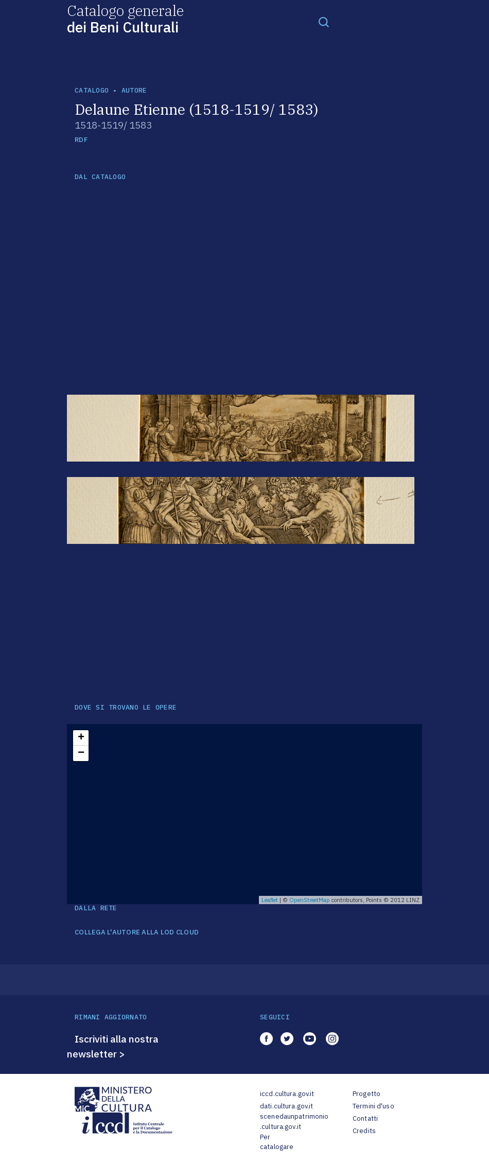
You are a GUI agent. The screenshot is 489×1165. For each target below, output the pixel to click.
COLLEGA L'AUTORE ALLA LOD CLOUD (137, 932)
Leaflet (269, 900)
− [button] (81, 753)
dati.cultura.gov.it (286, 1106)
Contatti (365, 1118)
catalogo (92, 90)
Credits (364, 1130)
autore (134, 90)
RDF (81, 139)
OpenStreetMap (309, 900)
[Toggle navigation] (323, 21)
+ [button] (81, 738)
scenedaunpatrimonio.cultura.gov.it (294, 1121)
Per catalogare (276, 1142)
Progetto (366, 1093)
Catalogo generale (125, 18)
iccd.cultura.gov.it (287, 1093)
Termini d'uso (373, 1106)
